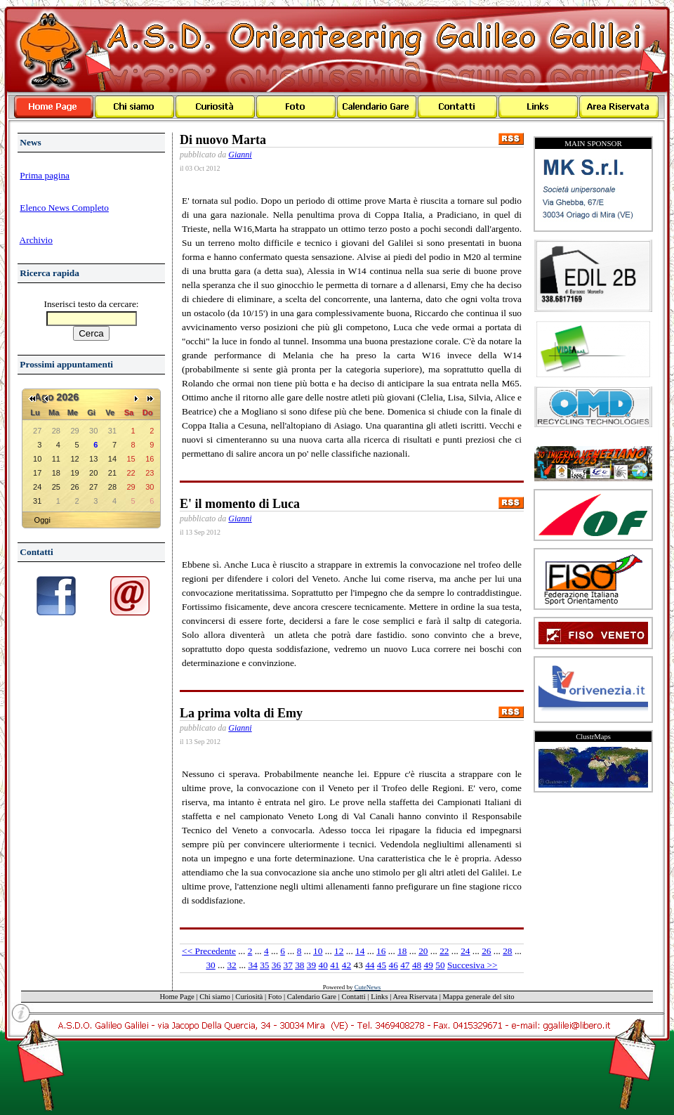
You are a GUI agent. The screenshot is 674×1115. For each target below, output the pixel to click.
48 (416, 965)
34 (252, 965)
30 (210, 965)
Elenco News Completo (64, 207)
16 (380, 951)
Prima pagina (45, 175)
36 (276, 965)
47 (404, 965)
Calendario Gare (311, 996)
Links (379, 996)
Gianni (239, 154)
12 (338, 951)
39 (311, 965)
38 (299, 965)
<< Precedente (209, 951)
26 (486, 951)
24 (465, 951)
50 (439, 965)
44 (369, 965)
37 (287, 965)
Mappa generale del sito (479, 996)
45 (381, 965)
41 (334, 965)
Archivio (36, 240)
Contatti (353, 996)
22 (444, 951)
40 (323, 965)
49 (428, 965)
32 (231, 965)
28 (507, 951)
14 (359, 951)
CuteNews (368, 987)
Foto (275, 996)
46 (393, 965)
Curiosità (249, 996)
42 (346, 965)
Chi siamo (214, 996)
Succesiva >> (472, 965)
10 (317, 951)
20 (423, 951)
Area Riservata (414, 996)
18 (402, 951)
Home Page (176, 996)
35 (264, 965)
